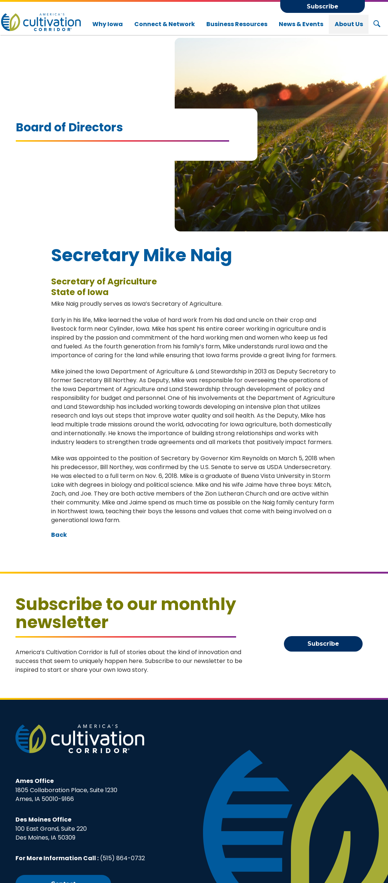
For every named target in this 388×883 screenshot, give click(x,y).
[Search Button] (377, 24)
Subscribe (322, 6)
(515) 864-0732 (122, 858)
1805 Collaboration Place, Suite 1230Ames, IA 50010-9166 (66, 790)
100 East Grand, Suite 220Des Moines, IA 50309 (51, 828)
